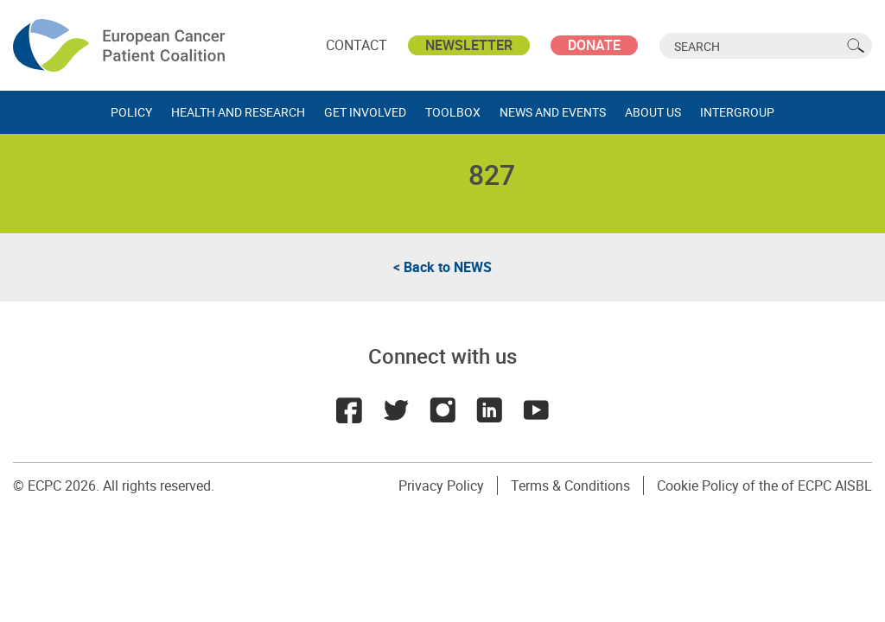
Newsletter (469, 44)
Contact (356, 44)
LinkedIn (489, 410)
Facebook (349, 410)
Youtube (536, 410)
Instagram (442, 410)
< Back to (442, 266)
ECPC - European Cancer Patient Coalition (121, 45)
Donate (594, 44)
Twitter (396, 410)
